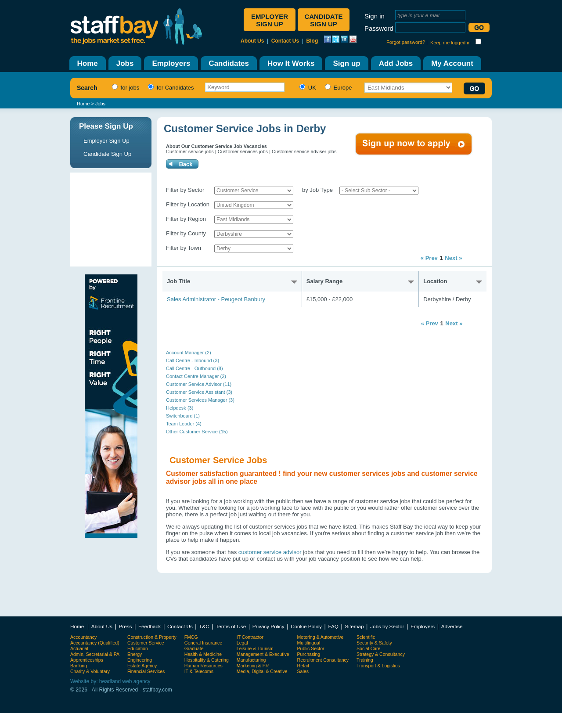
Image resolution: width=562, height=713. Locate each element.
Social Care (368, 648)
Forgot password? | (407, 42)
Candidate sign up (323, 20)
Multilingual (309, 642)
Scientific (366, 637)
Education (137, 648)
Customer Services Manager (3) (200, 400)
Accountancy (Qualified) (94, 642)
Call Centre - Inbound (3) (192, 360)
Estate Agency (142, 665)
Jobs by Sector (387, 626)
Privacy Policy (268, 626)
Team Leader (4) (184, 423)
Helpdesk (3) (179, 408)
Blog (312, 41)
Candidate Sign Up (107, 154)
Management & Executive (263, 654)
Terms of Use (231, 626)
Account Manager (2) (188, 352)
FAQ (333, 626)
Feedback (149, 626)
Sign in (374, 16)
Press (125, 626)
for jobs (124, 87)
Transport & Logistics (378, 665)
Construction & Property (152, 637)
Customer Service (145, 642)
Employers (423, 626)
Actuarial (79, 648)
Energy (134, 654)
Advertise (452, 626)
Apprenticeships (86, 660)
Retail (303, 665)
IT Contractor (250, 637)
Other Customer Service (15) (197, 431)
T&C (204, 626)
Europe (337, 87)
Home (83, 103)
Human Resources (203, 665)
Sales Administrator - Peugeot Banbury (216, 299)
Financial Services (146, 671)
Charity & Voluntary (90, 671)
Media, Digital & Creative (262, 671)
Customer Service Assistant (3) (199, 392)
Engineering (139, 660)
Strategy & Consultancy (381, 654)
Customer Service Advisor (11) (198, 384)
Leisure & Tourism (255, 648)
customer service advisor (270, 552)
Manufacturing (251, 660)
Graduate (194, 648)
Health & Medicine (203, 654)
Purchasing (309, 654)
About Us (252, 41)
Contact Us (285, 41)
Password (378, 28)
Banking (78, 665)
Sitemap (354, 626)
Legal (242, 642)
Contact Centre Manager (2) (196, 376)
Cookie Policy (306, 626)
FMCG (191, 637)
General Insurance (203, 642)
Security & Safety (374, 642)
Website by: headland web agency (110, 681)
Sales (303, 671)
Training (365, 660)
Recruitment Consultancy (323, 660)
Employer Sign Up (106, 140)
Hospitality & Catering (206, 660)
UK (306, 87)
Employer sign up (269, 20)
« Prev (429, 258)
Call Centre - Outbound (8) (194, 368)
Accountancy (83, 637)
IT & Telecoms (198, 671)
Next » (453, 258)
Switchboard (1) (183, 415)
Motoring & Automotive (320, 637)
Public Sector (310, 648)
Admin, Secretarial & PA (94, 654)
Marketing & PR (253, 665)
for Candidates (170, 87)
